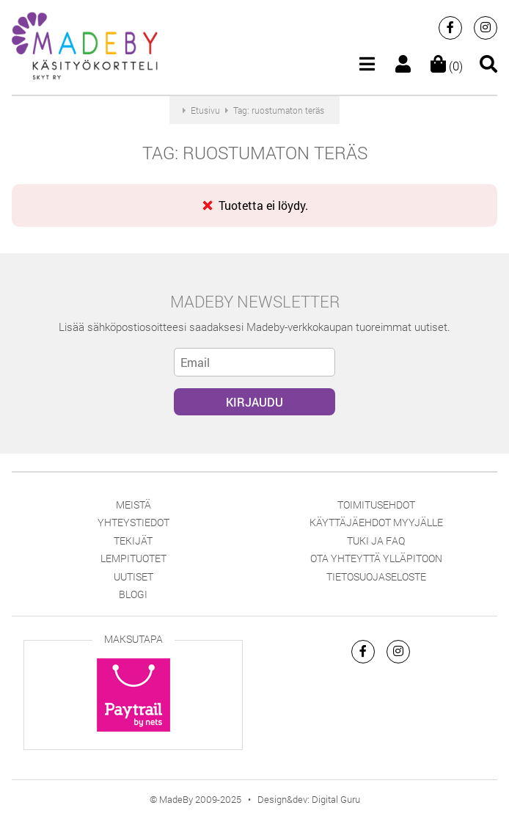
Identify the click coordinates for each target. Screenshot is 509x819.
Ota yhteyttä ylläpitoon (376, 558)
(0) (447, 65)
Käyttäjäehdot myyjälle (376, 522)
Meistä (133, 505)
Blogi (133, 594)
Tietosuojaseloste (376, 576)
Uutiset (133, 576)
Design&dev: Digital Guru (308, 799)
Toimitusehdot (376, 505)
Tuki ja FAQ (376, 540)
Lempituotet (133, 558)
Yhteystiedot (133, 522)
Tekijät (133, 540)
